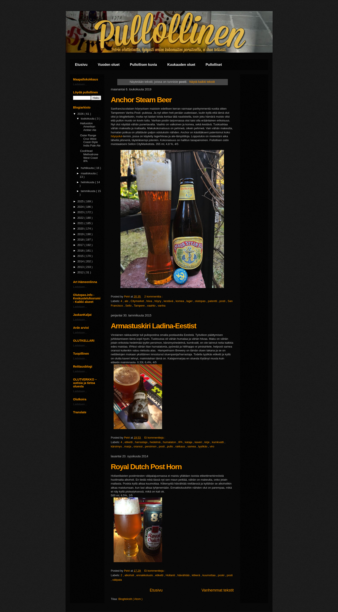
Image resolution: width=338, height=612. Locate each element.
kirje (207, 442)
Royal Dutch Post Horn (146, 467)
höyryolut (116, 136)
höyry (158, 301)
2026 (80, 113)
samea (192, 446)
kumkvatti (218, 442)
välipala (117, 579)
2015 (80, 256)
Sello (128, 305)
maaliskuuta (89, 173)
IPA (180, 442)
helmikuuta (88, 182)
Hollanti (171, 575)
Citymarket (138, 301)
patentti (213, 301)
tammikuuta (88, 191)
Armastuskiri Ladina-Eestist (153, 326)
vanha (161, 305)
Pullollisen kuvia (143, 64)
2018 (80, 239)
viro (212, 446)
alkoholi (130, 575)
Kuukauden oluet (181, 64)
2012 (80, 272)
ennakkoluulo (145, 575)
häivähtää (183, 575)
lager (190, 301)
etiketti (129, 442)
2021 (80, 223)
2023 (80, 212)
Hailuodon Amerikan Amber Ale (88, 127)
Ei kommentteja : (155, 437)
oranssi (138, 446)
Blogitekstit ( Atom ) (130, 599)
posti (222, 301)
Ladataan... (80, 84)
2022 (80, 217)
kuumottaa (209, 575)
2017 (80, 245)
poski (221, 575)
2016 (80, 250)
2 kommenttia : (153, 296)
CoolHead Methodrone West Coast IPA (89, 156)
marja (128, 446)
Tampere (140, 305)
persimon (151, 446)
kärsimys (117, 446)
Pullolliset (214, 64)
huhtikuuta (88, 168)
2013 (80, 267)
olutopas (200, 301)
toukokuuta (88, 118)
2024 (80, 206)
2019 (80, 234)
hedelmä (155, 442)
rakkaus (180, 446)
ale (127, 301)
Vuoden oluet (109, 64)
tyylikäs (203, 446)
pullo (170, 446)
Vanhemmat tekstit (218, 590)
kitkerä (196, 575)
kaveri (199, 442)
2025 (80, 201)
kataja (189, 442)
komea (180, 301)
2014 (80, 261)
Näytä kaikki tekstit (202, 81)
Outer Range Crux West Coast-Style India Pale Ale (90, 140)
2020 (80, 228)
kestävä (169, 301)
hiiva (149, 301)
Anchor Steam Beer (141, 100)
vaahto (151, 305)
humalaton (170, 442)
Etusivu (81, 64)
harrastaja (141, 442)
